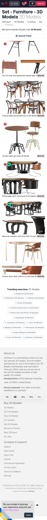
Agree (28, 515)
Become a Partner (12, 428)
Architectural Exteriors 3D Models (23, 308)
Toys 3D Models (35, 322)
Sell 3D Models (11, 424)
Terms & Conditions (12, 471)
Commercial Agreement (14, 463)
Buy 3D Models (13, 403)
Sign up (41, 3)
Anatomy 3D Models (33, 337)
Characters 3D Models (13, 298)
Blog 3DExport (10, 432)
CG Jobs (7, 436)
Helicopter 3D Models (33, 327)
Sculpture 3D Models (23, 294)
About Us (9, 353)
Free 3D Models (11, 416)
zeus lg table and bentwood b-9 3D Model (19, 116)
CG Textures (9, 420)
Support (7, 446)
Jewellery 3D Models (14, 322)
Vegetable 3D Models (23, 318)
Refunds (7, 475)
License (7, 459)
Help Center (9, 451)
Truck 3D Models (13, 337)
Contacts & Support (15, 442)
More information (11, 510)
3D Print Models (11, 411)
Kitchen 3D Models (35, 298)
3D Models (9, 407)
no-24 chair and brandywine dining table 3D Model (22, 75)
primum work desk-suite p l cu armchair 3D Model (22, 276)
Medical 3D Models (12, 327)
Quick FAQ (8, 455)
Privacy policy (10, 467)
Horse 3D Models (23, 303)
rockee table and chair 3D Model (15, 156)
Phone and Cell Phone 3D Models (23, 313)
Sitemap (31, 491)
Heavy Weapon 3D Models (23, 332)
